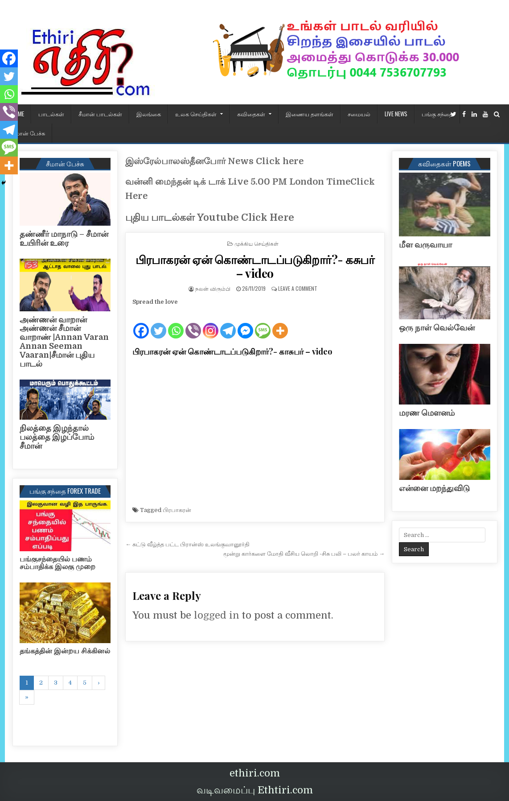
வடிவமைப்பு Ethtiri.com (255, 790)
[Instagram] (210, 323)
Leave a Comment (297, 288)
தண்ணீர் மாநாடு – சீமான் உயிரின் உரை (64, 239)
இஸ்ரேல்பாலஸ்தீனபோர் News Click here (214, 161)
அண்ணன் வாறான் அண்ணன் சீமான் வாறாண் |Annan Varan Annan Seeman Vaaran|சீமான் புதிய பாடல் (64, 341)
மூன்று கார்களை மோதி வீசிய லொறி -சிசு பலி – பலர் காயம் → (304, 553)
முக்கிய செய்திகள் (256, 243)
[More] (280, 323)
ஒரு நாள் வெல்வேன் (437, 327)
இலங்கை (148, 113)
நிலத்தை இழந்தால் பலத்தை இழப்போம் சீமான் (57, 437)
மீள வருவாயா (425, 244)
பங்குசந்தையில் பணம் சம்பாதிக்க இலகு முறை (57, 563)
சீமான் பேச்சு (28, 132)
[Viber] (193, 323)
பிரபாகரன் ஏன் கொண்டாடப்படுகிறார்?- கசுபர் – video (255, 266)
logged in (216, 615)
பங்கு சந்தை (437, 113)
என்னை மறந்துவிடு (434, 488)
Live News (396, 113)
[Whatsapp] (176, 323)
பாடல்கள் (51, 113)
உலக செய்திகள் (196, 113)
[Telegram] (228, 323)
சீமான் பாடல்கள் (100, 113)
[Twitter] (158, 323)
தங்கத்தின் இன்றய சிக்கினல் (65, 651)
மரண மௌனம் (427, 413)
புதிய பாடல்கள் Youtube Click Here (209, 217)
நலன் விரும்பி (212, 288)
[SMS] (263, 323)
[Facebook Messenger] (245, 323)
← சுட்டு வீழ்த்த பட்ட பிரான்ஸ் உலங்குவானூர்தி (187, 544)
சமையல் (359, 113)
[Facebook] (141, 323)
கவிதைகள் (251, 113)
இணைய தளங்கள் (309, 113)
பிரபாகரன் (177, 510)
